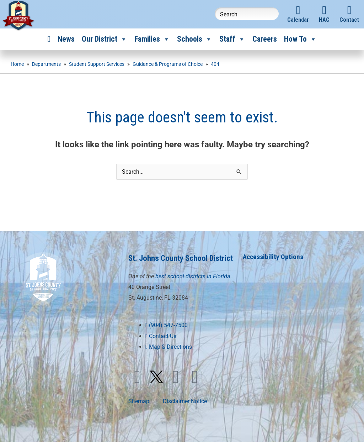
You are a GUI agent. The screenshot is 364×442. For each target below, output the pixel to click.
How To (300, 39)
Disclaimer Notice (185, 412)
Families (152, 39)
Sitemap (138, 412)
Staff (232, 39)
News (66, 39)
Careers (264, 39)
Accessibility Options (274, 256)
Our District (104, 39)
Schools (194, 39)
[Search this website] (247, 13)
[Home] (49, 39)
